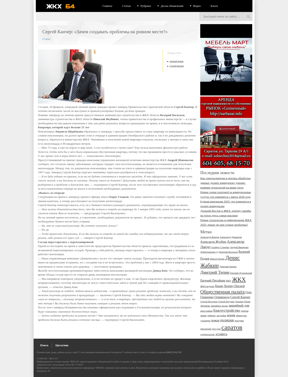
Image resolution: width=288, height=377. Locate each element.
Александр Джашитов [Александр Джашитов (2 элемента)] (231, 237)
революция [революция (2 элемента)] (205, 329)
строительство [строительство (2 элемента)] (207, 334)
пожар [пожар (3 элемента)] (215, 320)
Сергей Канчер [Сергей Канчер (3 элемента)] (240, 297)
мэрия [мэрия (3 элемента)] (231, 315)
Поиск (44, 345)
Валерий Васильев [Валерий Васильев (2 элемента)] (228, 252)
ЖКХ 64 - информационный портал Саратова (63, 6)
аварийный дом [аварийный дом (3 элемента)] (239, 305)
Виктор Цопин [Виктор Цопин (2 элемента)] (217, 259)
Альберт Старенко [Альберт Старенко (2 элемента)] (220, 247)
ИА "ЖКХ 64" (51, 358)
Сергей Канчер (177, 66)
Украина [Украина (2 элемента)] (239, 301)
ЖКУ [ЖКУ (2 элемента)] (228, 281)
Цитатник (62, 345)
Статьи (126, 6)
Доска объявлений (172, 6)
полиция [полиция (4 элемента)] (227, 320)
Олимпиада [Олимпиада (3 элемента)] (222, 297)
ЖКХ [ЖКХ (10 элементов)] (239, 279)
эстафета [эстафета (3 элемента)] (221, 334)
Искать (248, 17)
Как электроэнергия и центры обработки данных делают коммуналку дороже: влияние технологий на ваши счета (225, 183)
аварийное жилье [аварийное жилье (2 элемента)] (219, 306)
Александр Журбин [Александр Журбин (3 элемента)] (213, 241)
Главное (108, 6)
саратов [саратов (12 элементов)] (231, 327)
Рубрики (145, 6)
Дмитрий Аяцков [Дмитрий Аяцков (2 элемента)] (228, 266)
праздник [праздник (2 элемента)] (239, 320)
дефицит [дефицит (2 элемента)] (211, 315)
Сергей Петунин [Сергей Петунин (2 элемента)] (226, 301)
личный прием (176, 61)
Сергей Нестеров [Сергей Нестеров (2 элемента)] (208, 301)
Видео (197, 6)
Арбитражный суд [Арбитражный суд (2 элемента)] (209, 252)
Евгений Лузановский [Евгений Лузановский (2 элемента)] (241, 273)
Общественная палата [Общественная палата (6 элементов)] (222, 291)
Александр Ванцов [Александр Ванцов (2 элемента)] (209, 237)
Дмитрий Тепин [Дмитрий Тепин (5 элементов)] (214, 272)
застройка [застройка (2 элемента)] (221, 315)
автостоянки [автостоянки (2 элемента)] (206, 311)
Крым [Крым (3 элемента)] (219, 286)
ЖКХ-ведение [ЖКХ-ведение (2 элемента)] (207, 286)
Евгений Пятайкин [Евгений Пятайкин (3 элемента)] (212, 280)
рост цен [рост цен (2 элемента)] (216, 329)
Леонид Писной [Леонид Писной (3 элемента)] (234, 286)
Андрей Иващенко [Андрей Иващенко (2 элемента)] (239, 247)
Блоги (214, 6)
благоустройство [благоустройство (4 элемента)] (226, 310)
